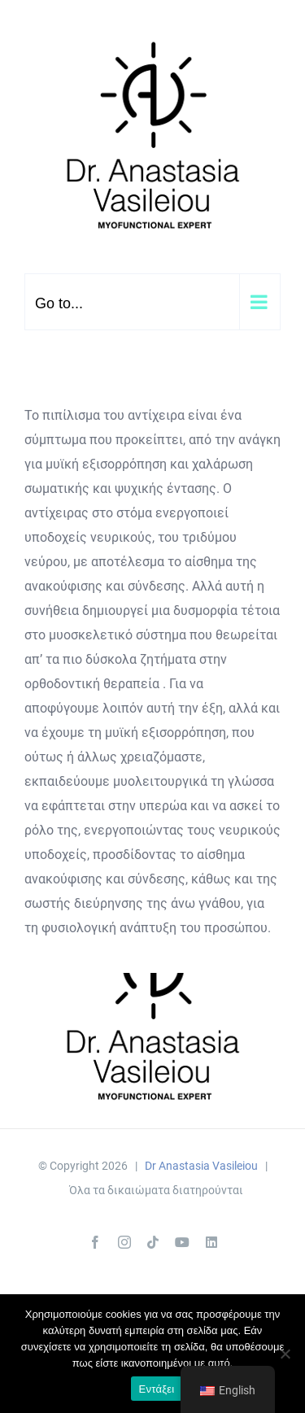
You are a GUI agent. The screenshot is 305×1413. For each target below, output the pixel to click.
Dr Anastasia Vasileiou (201, 1165)
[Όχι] (285, 1353)
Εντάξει (157, 1389)
